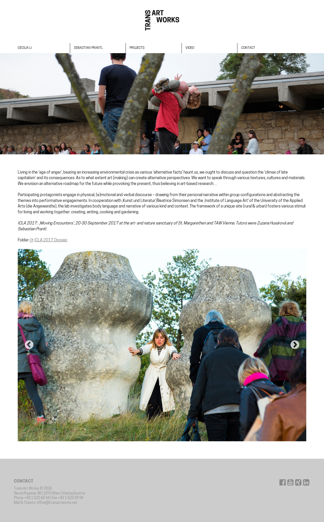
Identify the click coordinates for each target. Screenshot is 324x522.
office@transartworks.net (57, 503)
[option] (162, 345)
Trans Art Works (162, 20)
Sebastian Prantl (88, 48)
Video (190, 48)
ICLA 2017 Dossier (51, 240)
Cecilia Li (25, 48)
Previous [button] (29, 345)
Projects (137, 48)
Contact (248, 48)
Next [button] (295, 345)
